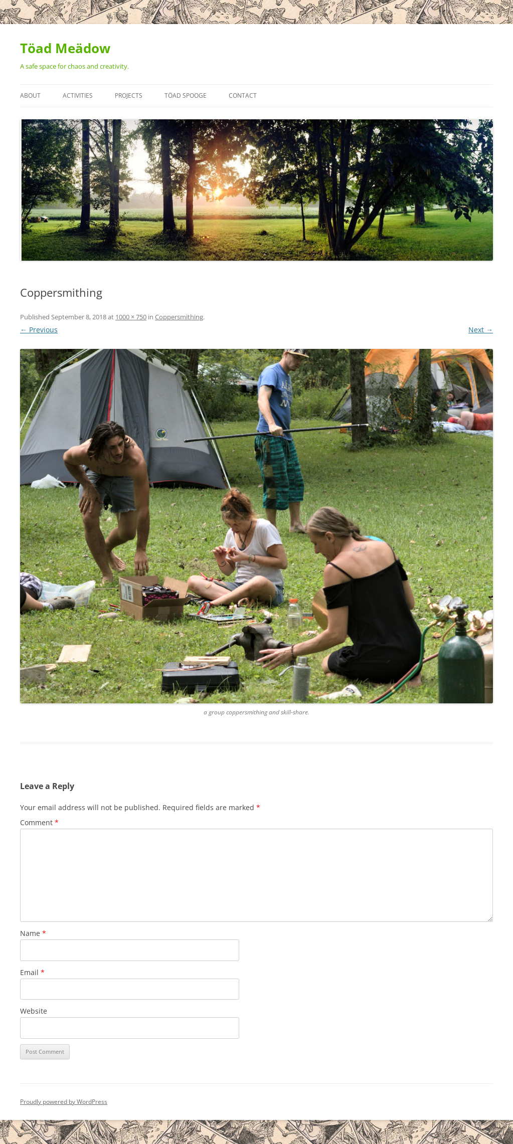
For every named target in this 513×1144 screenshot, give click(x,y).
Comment (39, 822)
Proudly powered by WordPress (63, 1101)
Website (33, 1011)
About (30, 95)
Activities (78, 95)
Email (32, 972)
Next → (480, 329)
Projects (128, 95)
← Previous (39, 329)
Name (33, 933)
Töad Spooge (185, 95)
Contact (243, 95)
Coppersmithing (179, 316)
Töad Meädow (65, 48)
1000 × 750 (130, 316)
